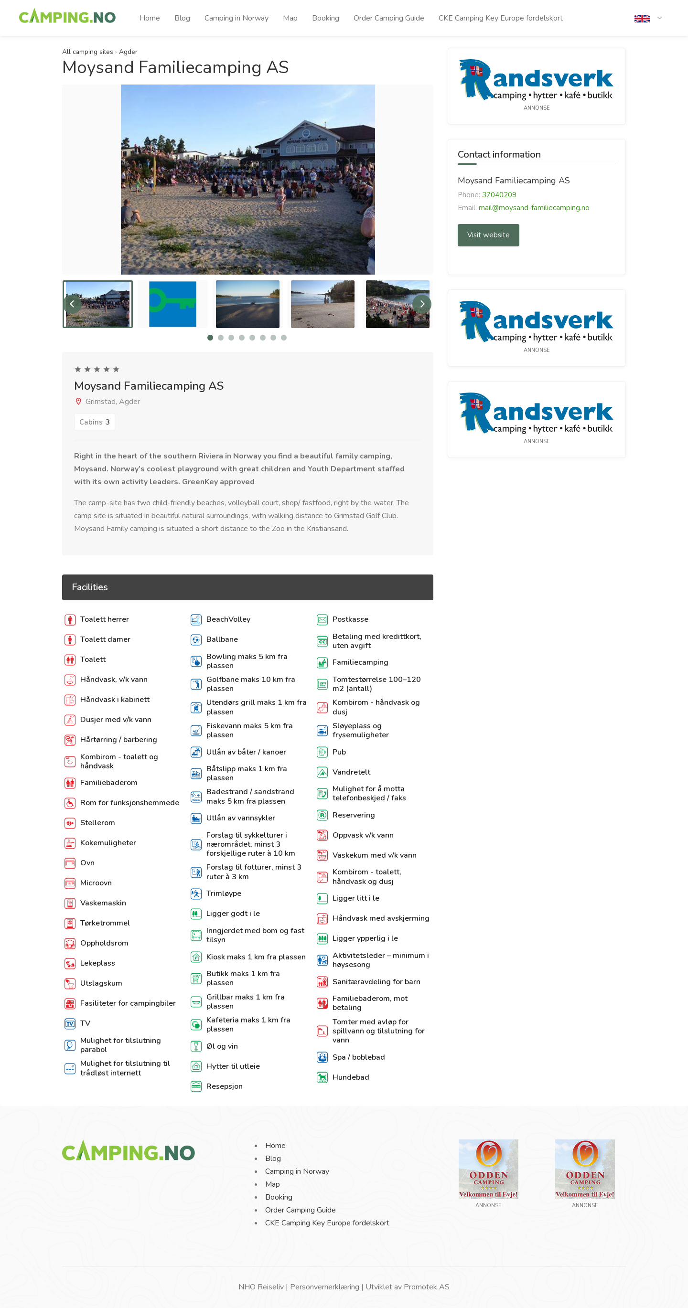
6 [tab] (263, 337)
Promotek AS (427, 1287)
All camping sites (87, 51)
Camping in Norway (236, 18)
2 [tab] (221, 337)
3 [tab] (231, 337)
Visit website (488, 235)
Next (421, 304)
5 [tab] (252, 337)
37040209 (499, 195)
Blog (182, 18)
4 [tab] (242, 337)
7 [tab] (273, 337)
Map (290, 18)
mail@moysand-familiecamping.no (534, 208)
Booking (325, 18)
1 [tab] (210, 337)
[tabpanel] (98, 304)
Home (150, 18)
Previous (72, 304)
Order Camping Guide (389, 18)
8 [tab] (284, 337)
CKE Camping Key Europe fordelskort (501, 18)
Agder (128, 51)
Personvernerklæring (324, 1287)
